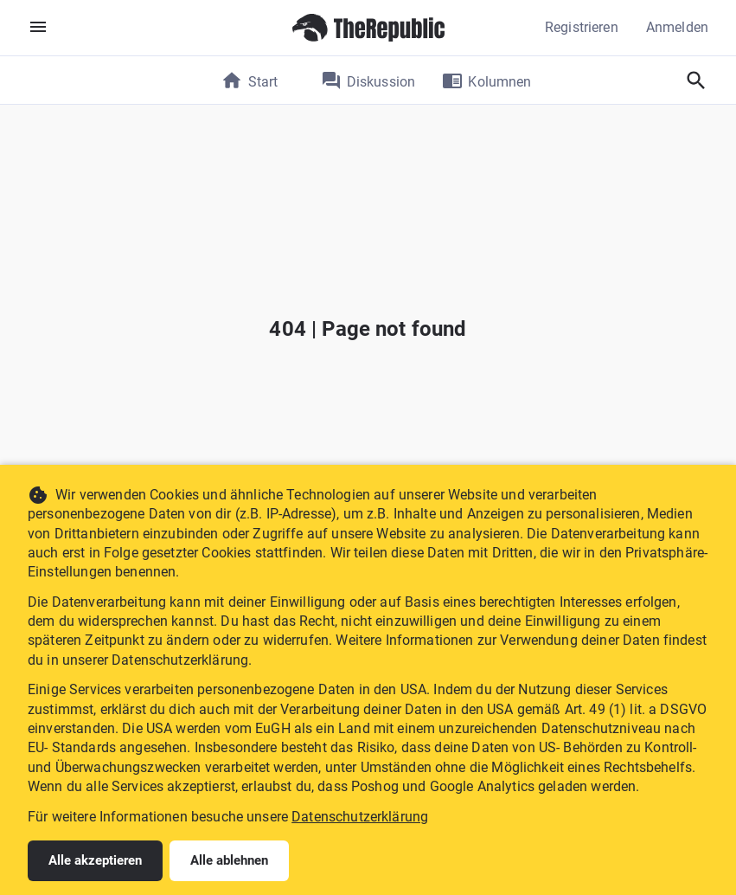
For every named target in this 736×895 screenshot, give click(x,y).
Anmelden (677, 27)
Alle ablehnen (229, 860)
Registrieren (581, 27)
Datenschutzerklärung (359, 816)
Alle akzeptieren (95, 860)
